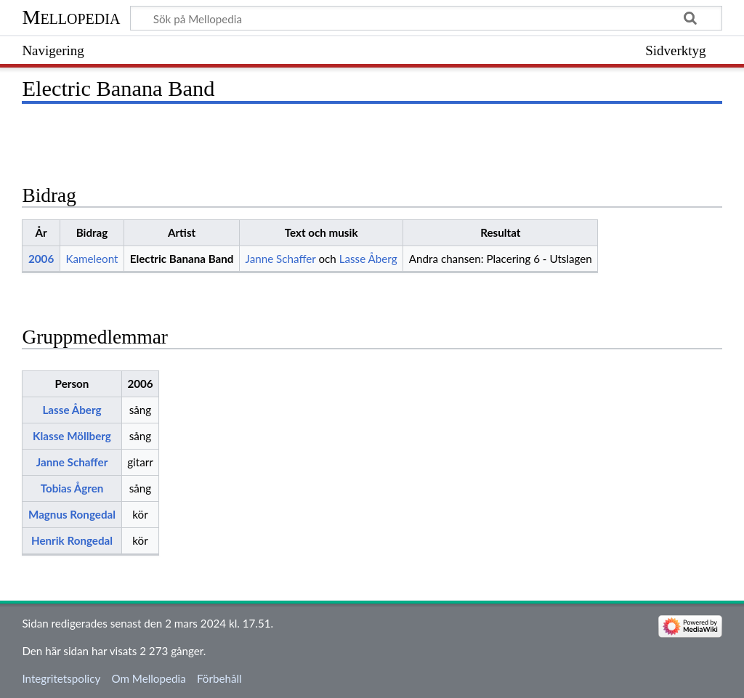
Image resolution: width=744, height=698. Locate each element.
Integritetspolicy (61, 678)
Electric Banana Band (182, 258)
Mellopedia (71, 17)
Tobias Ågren (72, 488)
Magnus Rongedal (72, 514)
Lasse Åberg (368, 258)
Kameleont (91, 258)
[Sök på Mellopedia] (426, 18)
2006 (41, 258)
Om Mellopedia (148, 678)
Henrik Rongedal (72, 540)
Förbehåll (219, 678)
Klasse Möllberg (72, 435)
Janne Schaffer (281, 258)
